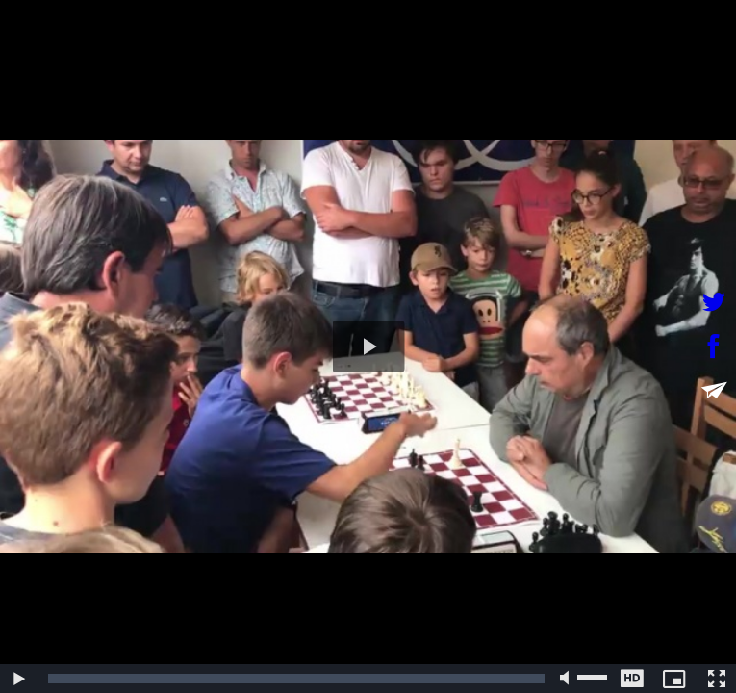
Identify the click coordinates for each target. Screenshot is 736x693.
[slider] (296, 678)
